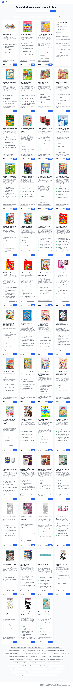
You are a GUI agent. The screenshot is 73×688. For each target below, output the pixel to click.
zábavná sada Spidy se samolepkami (10, 653)
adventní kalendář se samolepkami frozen (37, 662)
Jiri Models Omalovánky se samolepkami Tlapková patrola (9, 227)
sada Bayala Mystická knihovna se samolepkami (62, 34)
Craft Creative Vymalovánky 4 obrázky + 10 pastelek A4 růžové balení (27, 518)
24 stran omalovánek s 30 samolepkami (60, 32)
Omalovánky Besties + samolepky (43, 83)
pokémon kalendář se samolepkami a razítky (37, 665)
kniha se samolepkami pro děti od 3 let (56, 656)
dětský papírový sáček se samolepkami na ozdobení (26, 675)
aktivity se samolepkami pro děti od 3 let (35, 650)
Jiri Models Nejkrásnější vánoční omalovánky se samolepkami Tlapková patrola (8, 325)
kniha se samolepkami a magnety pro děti (36, 647)
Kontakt (69, 1)
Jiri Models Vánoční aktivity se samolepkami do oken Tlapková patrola (45, 274)
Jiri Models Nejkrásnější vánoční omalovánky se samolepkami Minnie (62, 373)
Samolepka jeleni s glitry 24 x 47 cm (9, 517)
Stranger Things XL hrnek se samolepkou (61, 47)
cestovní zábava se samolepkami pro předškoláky (55, 650)
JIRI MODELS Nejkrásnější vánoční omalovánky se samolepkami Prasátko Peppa (9, 421)
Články (64, 1)
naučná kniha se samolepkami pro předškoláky (17, 665)
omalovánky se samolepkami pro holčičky (43, 653)
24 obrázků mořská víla (60, 27)
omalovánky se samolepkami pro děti (63, 45)
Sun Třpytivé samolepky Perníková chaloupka (26, 35)
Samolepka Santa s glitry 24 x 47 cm (45, 517)
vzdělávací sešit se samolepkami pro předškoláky (36, 659)
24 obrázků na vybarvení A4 (61, 24)
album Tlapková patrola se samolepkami (18, 647)
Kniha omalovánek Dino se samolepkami (44, 227)
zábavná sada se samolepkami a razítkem (55, 659)
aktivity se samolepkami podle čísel (26, 653)
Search (52, 11)
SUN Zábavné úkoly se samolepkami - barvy (26, 273)
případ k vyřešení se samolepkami (62, 43)
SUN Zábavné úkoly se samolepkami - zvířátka (61, 227)
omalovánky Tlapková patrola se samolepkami (47, 675)
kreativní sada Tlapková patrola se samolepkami (62, 53)
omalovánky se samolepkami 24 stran (37, 16)
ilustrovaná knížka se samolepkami (56, 668)
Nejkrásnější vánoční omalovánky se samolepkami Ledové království (43, 373)
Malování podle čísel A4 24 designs (27, 372)
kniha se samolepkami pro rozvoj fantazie (54, 647)
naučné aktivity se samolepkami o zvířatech (56, 665)
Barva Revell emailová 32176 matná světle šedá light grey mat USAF (10, 469)
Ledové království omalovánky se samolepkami (19, 668)
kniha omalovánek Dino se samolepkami (52, 671)
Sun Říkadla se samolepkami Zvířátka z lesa (10, 129)
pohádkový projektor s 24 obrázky (62, 26)
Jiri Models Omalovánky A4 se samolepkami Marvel (27, 227)
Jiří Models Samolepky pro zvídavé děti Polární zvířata (62, 129)
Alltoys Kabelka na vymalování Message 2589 (62, 517)
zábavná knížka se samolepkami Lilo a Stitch (17, 650)
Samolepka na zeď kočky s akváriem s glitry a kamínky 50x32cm (27, 613)
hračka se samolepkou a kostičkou (19, 671)
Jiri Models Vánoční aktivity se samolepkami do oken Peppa (45, 178)
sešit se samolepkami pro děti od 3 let (63, 51)
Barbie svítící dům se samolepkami (61, 273)
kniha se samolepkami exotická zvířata (63, 49)
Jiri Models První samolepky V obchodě (10, 83)
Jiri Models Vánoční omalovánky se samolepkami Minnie (43, 324)
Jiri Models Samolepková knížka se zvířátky (62, 420)
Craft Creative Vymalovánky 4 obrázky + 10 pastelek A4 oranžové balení (45, 469)
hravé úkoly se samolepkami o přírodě (35, 671)
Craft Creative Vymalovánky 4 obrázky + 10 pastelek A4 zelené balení (63, 469)
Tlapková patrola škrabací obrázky (26, 323)
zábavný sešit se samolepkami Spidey (20, 662)
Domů (59, 1)
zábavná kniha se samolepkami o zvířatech (62, 653)
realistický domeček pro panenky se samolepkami (62, 37)
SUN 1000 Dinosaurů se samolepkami (26, 420)
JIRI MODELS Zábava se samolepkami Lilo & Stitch (62, 177)
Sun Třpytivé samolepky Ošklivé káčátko (26, 83)
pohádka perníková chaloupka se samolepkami (62, 56)
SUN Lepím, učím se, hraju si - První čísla (45, 420)
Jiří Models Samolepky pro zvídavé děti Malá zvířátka (9, 177)
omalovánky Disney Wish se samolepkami (39, 656)
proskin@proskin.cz (57, 685)
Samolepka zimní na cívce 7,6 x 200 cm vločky (44, 563)
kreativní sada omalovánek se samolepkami (39, 668)
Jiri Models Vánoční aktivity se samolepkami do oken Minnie (27, 130)
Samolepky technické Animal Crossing (43, 612)
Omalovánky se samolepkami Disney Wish (62, 323)
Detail (11, 64)
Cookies (9, 685)
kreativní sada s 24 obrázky (61, 29)
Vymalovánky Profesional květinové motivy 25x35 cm (9, 563)
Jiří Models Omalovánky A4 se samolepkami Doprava (9, 372)
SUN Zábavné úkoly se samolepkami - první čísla (9, 273)
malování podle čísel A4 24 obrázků (53, 16)
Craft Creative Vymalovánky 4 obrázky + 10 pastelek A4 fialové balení (27, 469)
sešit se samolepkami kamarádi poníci (17, 659)
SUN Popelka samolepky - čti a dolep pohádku (45, 35)
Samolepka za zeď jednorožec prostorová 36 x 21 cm (62, 564)
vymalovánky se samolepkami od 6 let (20, 16)
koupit (15, 64)
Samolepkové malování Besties (61, 83)
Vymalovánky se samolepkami (7, 35)
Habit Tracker (4, 685)
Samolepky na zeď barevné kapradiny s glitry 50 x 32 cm (10, 612)
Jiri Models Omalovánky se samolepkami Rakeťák (27, 177)
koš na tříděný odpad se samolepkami (63, 39)
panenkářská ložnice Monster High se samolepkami (19, 656)
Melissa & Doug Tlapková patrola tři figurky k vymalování (26, 564)
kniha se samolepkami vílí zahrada (54, 662)
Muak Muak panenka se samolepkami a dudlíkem (63, 41)
